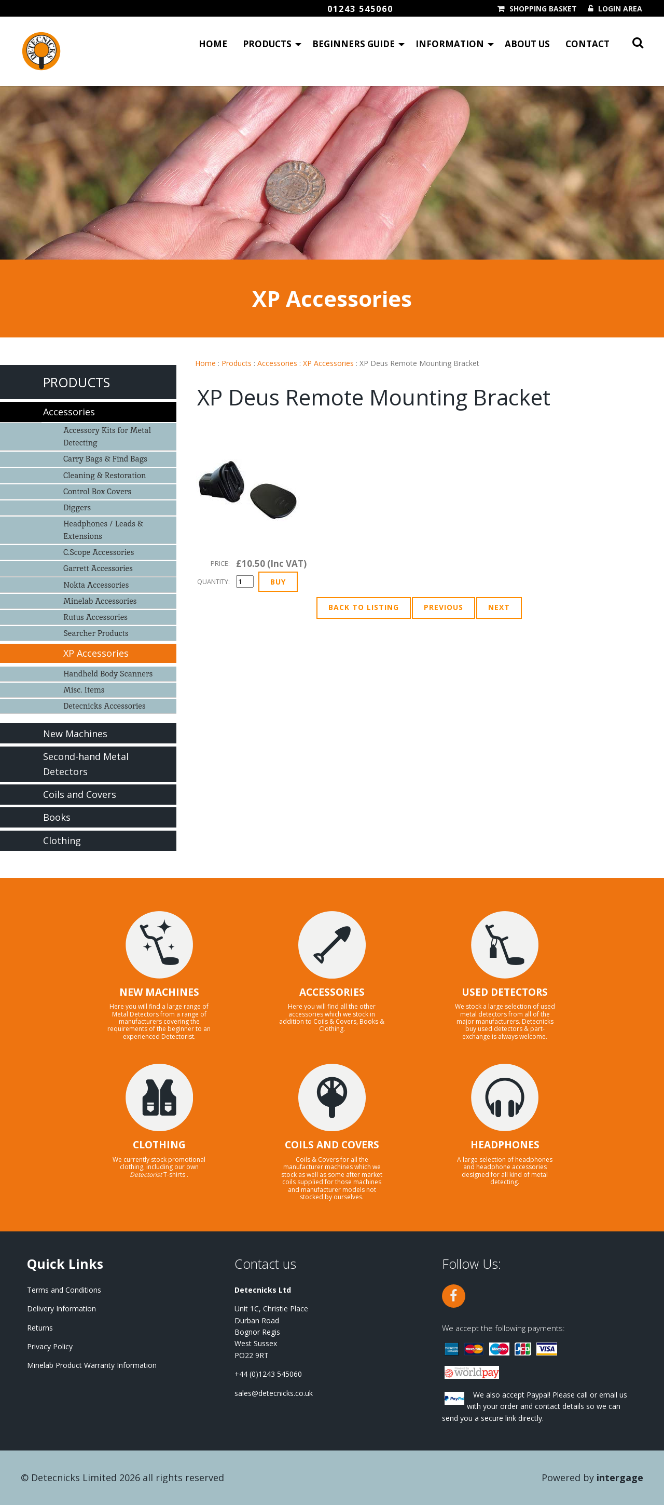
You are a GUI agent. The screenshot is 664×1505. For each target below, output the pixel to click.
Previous (443, 607)
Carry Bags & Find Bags (105, 459)
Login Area (620, 8)
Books (57, 817)
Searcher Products (96, 633)
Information (450, 44)
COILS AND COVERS (332, 1144)
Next (499, 607)
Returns (40, 1328)
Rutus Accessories (95, 617)
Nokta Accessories (96, 585)
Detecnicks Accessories (104, 706)
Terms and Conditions (64, 1290)
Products (267, 44)
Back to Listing (363, 607)
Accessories (277, 363)
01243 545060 (360, 9)
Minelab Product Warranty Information (92, 1365)
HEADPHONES (505, 1144)
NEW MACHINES (159, 992)
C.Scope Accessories (98, 552)
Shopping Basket (543, 8)
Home (213, 44)
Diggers (77, 507)
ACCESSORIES (332, 992)
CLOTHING (159, 1144)
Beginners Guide (353, 44)
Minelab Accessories (99, 601)
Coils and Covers (79, 794)
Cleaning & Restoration (104, 475)
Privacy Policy (50, 1346)
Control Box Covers (97, 491)
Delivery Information (61, 1308)
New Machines (75, 733)
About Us (527, 44)
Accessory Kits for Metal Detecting (107, 436)
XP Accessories (328, 363)
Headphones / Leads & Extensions (103, 530)
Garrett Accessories (98, 568)
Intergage (620, 1477)
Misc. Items (83, 690)
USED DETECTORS (505, 992)
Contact (587, 44)
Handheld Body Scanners (108, 674)
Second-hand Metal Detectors (86, 764)
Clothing (62, 840)
